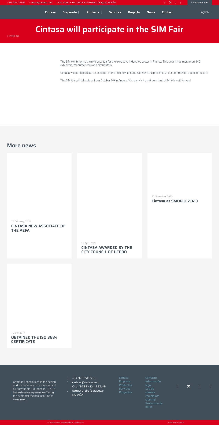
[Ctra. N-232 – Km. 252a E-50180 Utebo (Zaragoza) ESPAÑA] (69, 390)
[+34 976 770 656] (69, 378)
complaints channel (152, 398)
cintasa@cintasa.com (85, 382)
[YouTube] (210, 386)
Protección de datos (154, 405)
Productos (125, 385)
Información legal (153, 383)
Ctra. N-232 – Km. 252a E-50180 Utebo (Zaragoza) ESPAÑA (89, 390)
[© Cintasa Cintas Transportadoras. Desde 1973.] (43, 422)
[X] (188, 386)
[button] (78, 12)
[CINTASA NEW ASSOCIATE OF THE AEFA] (39, 185)
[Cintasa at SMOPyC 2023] (179, 172)
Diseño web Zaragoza (176, 422)
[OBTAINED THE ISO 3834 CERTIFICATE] (39, 296)
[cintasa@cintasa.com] (69, 382)
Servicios (124, 388)
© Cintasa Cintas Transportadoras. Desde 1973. (65, 422)
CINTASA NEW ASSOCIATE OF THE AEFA (38, 228)
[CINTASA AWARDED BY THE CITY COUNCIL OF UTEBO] (109, 196)
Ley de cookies (150, 390)
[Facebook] (177, 386)
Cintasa (124, 378)
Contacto (151, 378)
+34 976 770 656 (83, 378)
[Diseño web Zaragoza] (159, 422)
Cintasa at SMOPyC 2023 (175, 201)
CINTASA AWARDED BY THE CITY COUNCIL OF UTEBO (106, 249)
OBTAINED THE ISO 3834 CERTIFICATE (34, 339)
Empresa (124, 381)
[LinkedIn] (199, 386)
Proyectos (125, 392)
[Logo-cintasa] (15, 12)
